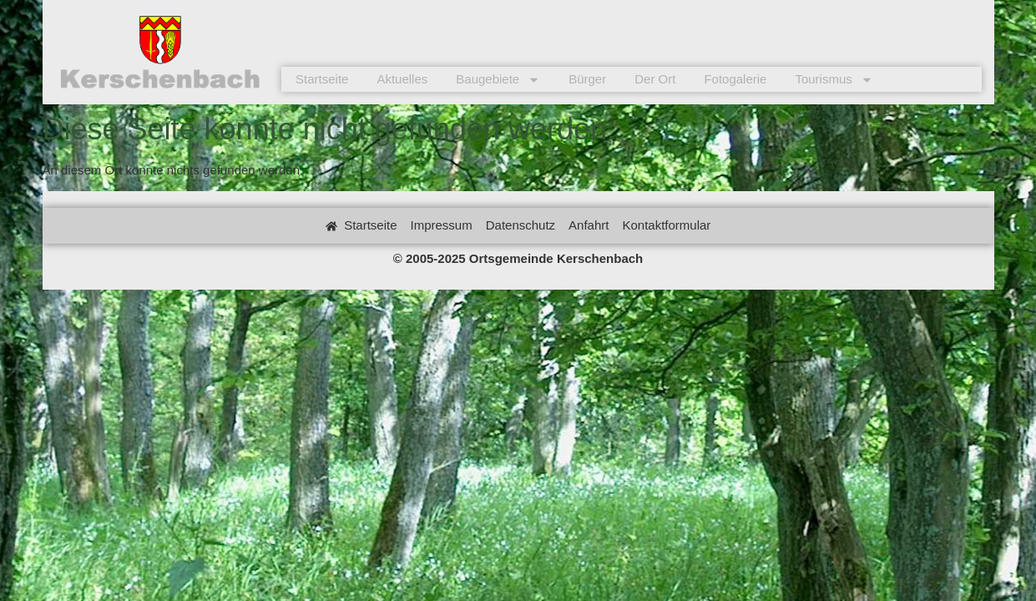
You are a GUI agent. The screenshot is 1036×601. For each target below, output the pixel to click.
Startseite (322, 79)
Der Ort (654, 79)
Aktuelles (401, 79)
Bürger (587, 79)
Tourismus (833, 79)
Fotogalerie (735, 79)
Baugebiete (498, 79)
